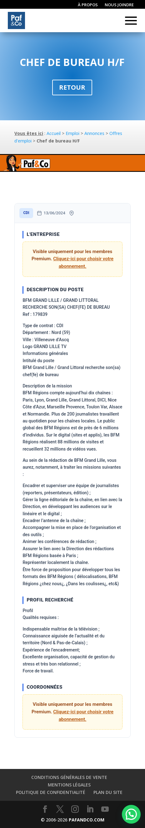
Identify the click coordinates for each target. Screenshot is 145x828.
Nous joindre (119, 4)
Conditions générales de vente (69, 777)
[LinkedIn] (90, 809)
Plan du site (107, 792)
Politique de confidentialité (50, 792)
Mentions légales (69, 785)
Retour (72, 87)
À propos (88, 4)
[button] (131, 814)
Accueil (54, 133)
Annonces (94, 133)
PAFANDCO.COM (86, 820)
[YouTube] (105, 809)
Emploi (72, 133)
